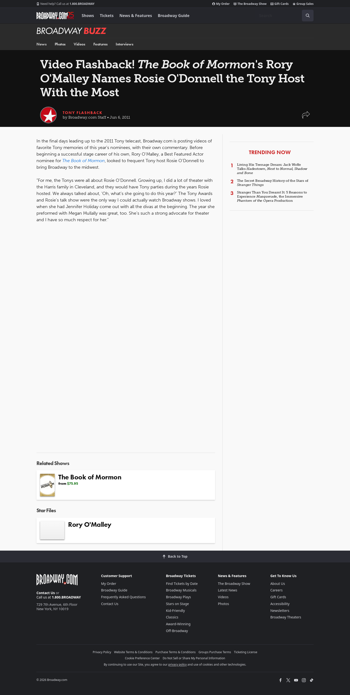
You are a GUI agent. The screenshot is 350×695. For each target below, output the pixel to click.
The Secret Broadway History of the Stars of (272, 183)
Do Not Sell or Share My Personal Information (194, 658)
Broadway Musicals (181, 590)
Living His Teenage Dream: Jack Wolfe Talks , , (272, 169)
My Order (221, 4)
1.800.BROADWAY (65, 4)
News (41, 44)
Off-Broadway (177, 630)
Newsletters (279, 610)
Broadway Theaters (285, 617)
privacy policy (177, 664)
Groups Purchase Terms (215, 652)
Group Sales (303, 4)
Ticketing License (245, 652)
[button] (306, 117)
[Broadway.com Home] (55, 15)
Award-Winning (178, 624)
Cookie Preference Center (142, 658)
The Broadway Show (250, 4)
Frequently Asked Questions (123, 597)
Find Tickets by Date (182, 583)
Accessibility (279, 603)
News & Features (135, 16)
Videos (79, 44)
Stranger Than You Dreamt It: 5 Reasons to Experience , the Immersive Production (272, 196)
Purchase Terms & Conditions (176, 652)
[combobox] (284, 15)
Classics (172, 617)
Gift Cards (280, 4)
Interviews (124, 44)
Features (100, 44)
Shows (88, 16)
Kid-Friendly (175, 610)
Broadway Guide (173, 16)
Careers (276, 590)
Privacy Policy (102, 652)
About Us (277, 583)
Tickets (107, 16)
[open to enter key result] (308, 15)
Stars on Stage (177, 603)
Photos (60, 44)
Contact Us (45, 592)
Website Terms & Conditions (133, 652)
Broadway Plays (178, 597)
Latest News (227, 590)
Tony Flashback (83, 112)
